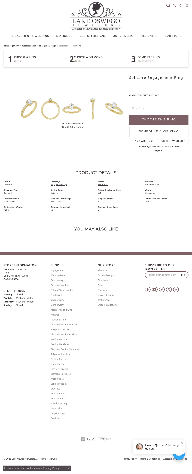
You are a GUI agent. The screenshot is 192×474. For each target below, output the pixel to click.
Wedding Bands (29, 46)
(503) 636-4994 (72, 127)
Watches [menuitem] (55, 314)
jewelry (15, 46)
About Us (102, 270)
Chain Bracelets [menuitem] (58, 364)
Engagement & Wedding (30, 36)
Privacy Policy (130, 458)
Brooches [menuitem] (55, 388)
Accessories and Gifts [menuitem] (61, 309)
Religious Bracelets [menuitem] (60, 354)
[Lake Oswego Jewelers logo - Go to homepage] (96, 16)
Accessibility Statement (175, 458)
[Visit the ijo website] (104, 439)
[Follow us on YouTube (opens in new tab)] (155, 289)
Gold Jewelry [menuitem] (57, 280)
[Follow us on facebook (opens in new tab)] (148, 289)
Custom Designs (106, 275)
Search (17, 61)
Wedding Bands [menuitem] (58, 275)
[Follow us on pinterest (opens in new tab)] (162, 289)
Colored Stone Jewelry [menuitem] (62, 290)
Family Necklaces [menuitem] (59, 368)
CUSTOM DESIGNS (93, 36)
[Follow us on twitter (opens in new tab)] (169, 289)
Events (101, 285)
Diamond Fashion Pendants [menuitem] (64, 324)
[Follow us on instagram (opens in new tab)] (176, 289)
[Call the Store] (11, 279)
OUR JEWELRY (123, 36)
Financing (103, 290)
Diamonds (64, 36)
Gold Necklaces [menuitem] (58, 398)
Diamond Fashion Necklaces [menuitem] (65, 349)
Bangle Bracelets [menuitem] (59, 383)
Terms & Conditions (150, 458)
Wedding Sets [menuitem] (57, 378)
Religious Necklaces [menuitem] (61, 329)
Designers (149, 36)
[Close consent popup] (69, 468)
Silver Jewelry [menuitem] (57, 299)
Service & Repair (106, 295)
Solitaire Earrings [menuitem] (59, 403)
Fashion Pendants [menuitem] (60, 339)
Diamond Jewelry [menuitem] (59, 285)
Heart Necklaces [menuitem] (59, 393)
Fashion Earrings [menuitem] (59, 319)
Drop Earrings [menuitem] (58, 413)
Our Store (172, 36)
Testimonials (104, 299)
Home (6, 46)
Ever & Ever (103, 184)
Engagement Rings (47, 46)
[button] (168, 5)
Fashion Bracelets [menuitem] (59, 359)
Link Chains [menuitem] (56, 408)
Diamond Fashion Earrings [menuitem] (64, 334)
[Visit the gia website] (88, 439)
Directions (103, 280)
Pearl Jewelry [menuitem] (57, 295)
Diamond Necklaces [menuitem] (61, 373)
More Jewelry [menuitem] (57, 304)
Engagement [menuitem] (57, 270)
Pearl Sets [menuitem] (55, 418)
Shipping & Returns (107, 304)
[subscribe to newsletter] (183, 275)
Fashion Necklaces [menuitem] (60, 344)
